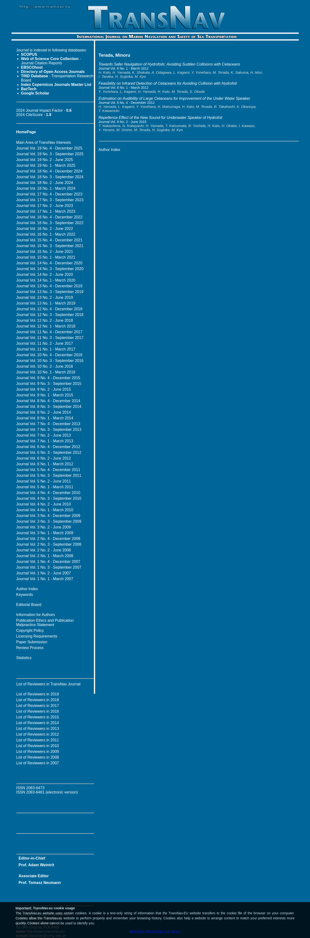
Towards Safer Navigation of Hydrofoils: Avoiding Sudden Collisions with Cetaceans (169, 64)
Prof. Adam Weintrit (36, 865)
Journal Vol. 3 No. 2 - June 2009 (43, 527)
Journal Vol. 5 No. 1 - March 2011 (44, 487)
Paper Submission (31, 642)
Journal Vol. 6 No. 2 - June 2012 (43, 458)
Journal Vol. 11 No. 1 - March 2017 (45, 349)
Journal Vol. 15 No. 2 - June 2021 (44, 252)
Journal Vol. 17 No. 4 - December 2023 (49, 194)
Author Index (27, 589)
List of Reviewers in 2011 (37, 740)
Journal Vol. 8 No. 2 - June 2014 (43, 412)
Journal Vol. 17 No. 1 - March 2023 (45, 211)
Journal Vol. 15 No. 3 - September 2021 (50, 246)
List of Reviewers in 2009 (37, 751)
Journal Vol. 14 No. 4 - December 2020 (49, 263)
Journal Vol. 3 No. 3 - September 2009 (48, 521)
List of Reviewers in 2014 (37, 723)
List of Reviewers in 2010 (37, 746)
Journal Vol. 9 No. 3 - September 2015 (48, 384)
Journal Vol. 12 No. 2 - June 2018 (44, 320)
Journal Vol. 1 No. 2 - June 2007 (43, 573)
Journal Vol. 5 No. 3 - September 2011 (48, 475)
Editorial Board (28, 605)
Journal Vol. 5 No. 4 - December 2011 (48, 470)
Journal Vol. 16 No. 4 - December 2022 (49, 217)
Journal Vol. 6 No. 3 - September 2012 (48, 452)
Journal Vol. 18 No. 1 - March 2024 (45, 188)
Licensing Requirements (36, 636)
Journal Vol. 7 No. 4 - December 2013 (48, 424)
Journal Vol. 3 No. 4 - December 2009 (48, 516)
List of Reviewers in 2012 (37, 734)
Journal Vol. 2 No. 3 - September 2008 (48, 544)
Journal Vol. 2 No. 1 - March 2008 (44, 556)
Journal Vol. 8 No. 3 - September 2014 (48, 407)
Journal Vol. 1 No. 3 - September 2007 (48, 567)
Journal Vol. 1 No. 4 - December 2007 (48, 562)
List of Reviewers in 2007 (37, 763)
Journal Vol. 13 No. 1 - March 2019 (45, 303)
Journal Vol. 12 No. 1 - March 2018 (45, 326)
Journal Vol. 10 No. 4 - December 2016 (49, 355)
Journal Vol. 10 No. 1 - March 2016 (45, 372)
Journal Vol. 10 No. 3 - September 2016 (50, 361)
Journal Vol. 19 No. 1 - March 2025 (45, 165)
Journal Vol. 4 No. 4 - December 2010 (48, 493)
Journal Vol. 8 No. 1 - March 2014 (44, 418)
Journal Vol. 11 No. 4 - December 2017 (49, 332)
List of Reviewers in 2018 (37, 700)
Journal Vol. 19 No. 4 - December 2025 (49, 148)
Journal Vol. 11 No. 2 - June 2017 (44, 343)
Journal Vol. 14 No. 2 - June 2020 (44, 274)
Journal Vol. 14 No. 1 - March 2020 (45, 280)
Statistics (24, 658)
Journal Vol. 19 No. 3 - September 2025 (50, 154)
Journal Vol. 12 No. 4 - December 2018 (49, 309)
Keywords (24, 595)
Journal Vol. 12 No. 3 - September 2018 (50, 315)
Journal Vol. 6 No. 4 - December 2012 (48, 447)
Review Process (30, 648)
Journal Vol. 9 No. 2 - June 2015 (43, 389)
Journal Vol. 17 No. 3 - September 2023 (50, 200)
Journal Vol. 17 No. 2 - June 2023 (44, 206)
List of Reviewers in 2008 (37, 757)
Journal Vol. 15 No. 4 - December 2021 (49, 240)
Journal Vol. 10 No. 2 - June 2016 (44, 366)
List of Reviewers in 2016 (37, 711)
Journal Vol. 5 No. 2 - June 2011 (43, 481)
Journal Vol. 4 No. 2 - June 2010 (43, 504)
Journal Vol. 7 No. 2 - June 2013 (43, 435)
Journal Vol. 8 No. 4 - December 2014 (48, 401)
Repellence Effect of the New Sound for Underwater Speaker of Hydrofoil (160, 118)
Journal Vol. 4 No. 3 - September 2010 (48, 498)
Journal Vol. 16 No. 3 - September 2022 (50, 223)
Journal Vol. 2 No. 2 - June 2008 (43, 550)
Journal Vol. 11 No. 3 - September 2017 (50, 338)
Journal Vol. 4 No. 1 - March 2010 (44, 510)
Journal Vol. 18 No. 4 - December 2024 (49, 171)
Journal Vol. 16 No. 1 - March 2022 (45, 234)
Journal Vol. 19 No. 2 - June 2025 (44, 160)
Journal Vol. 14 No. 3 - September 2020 (50, 269)
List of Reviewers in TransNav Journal (48, 684)
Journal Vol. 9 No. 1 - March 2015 (44, 395)
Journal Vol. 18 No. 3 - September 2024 (50, 177)
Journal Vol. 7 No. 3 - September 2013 (48, 429)
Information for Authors (35, 615)
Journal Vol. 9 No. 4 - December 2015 (48, 378)
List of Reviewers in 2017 (37, 706)
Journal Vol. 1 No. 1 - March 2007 (44, 579)
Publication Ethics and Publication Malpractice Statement (45, 622)
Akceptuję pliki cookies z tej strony (155, 931)
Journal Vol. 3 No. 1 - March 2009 (44, 533)
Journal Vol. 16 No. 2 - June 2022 (44, 229)
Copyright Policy (30, 630)
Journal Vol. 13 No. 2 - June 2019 (44, 297)
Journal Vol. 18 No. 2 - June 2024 (44, 183)
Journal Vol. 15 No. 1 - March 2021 (45, 257)
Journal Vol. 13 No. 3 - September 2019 (50, 292)
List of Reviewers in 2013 (37, 729)
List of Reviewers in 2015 (37, 717)
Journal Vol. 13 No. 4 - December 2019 (49, 286)
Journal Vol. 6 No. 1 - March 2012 (44, 464)
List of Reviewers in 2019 (37, 694)
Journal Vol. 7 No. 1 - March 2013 (44, 441)
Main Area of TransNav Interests (43, 142)
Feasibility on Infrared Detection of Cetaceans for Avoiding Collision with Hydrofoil (168, 83)
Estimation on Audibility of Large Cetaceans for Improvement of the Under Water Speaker (174, 98)
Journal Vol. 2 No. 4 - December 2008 (48, 539)
